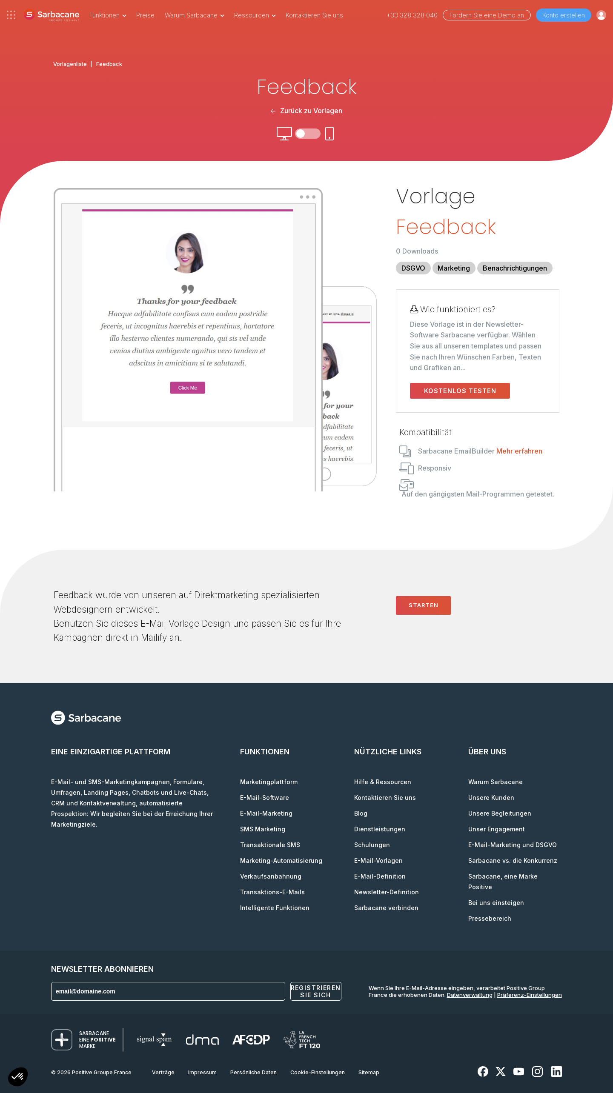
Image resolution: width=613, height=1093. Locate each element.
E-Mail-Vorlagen (378, 860)
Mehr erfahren (519, 451)
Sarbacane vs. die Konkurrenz (512, 860)
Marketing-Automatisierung (281, 860)
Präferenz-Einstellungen (529, 994)
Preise (145, 15)
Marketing (454, 268)
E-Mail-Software (264, 797)
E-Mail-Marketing (266, 813)
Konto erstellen (563, 15)
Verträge (163, 1072)
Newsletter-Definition (386, 892)
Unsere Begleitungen (499, 813)
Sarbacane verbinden (386, 907)
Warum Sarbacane (495, 781)
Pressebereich (489, 918)
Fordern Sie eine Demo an (487, 15)
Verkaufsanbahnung (270, 876)
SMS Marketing (262, 829)
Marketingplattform (269, 781)
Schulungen (372, 844)
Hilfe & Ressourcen (382, 781)
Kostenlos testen (460, 390)
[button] (18, 1078)
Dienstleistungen (379, 829)
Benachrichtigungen (515, 268)
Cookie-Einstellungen (317, 1072)
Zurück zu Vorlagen (306, 110)
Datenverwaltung (470, 994)
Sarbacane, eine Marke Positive (503, 881)
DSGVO (413, 268)
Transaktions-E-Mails (272, 892)
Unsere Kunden (491, 797)
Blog (360, 813)
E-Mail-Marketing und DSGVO (512, 844)
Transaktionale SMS (270, 844)
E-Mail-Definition (380, 876)
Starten (423, 605)
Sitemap (368, 1072)
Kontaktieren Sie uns (314, 15)
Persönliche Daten (253, 1072)
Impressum (202, 1072)
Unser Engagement (496, 829)
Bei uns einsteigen (496, 902)
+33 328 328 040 (412, 15)
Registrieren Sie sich (316, 991)
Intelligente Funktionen (274, 907)
